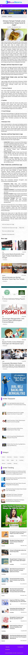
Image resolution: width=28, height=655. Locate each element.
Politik (3, 361)
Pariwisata (16, 457)
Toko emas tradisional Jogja (8, 231)
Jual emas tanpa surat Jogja (8, 224)
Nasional (3, 275)
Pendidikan (9, 463)
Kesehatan (21, 460)
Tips (3, 252)
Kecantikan (22, 457)
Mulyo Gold (21, 227)
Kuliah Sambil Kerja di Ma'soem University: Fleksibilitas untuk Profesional (16, 627)
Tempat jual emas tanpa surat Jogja (9, 227)
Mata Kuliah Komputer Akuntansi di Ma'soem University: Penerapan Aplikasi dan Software (17, 570)
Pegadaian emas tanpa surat (8, 234)
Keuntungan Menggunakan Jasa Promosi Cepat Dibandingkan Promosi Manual (13, 320)
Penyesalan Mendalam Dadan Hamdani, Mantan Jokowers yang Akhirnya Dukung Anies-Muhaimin (13, 365)
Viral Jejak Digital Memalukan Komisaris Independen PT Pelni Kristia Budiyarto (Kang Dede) (14, 405)
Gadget (12, 460)
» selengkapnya (4, 259)
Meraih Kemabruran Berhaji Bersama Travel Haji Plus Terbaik (13, 278)
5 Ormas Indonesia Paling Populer (13, 299)
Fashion (3, 457)
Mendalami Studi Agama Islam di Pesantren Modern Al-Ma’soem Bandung (17, 542)
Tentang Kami (20, 647)
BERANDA (4, 16)
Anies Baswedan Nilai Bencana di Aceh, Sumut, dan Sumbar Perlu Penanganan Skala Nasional (18, 637)
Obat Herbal (9, 457)
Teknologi (15, 463)
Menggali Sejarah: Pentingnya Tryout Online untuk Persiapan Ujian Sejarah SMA (17, 560)
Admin (20, 27)
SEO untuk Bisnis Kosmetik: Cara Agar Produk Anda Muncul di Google (13, 255)
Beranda (7, 647)
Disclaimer (7, 649)
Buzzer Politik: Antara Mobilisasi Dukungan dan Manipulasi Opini (13, 342)
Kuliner (3, 460)
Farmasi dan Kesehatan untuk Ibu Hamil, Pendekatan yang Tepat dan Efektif (17, 580)
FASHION (10, 16)
